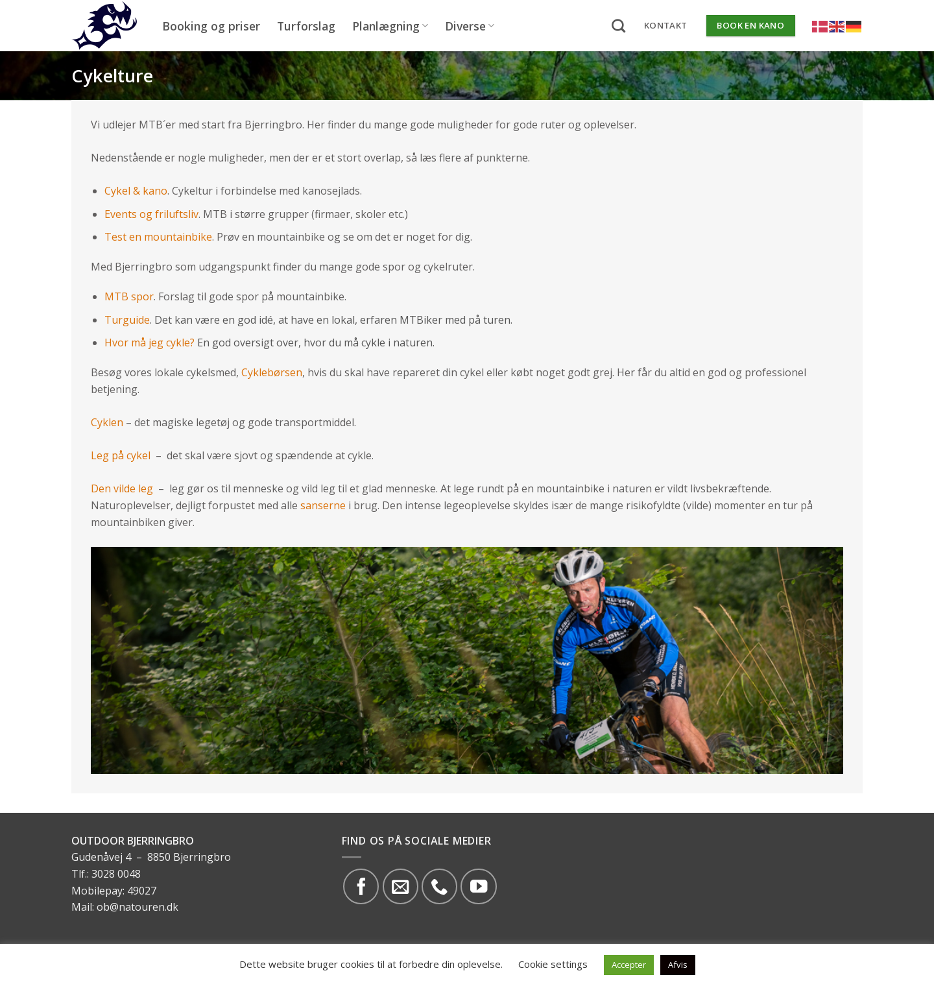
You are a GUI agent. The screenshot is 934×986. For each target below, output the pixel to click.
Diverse (469, 26)
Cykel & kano (135, 191)
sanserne (323, 505)
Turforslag (306, 26)
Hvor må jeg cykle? (149, 342)
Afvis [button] (678, 964)
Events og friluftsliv (151, 214)
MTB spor (129, 296)
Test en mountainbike (158, 237)
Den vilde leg (122, 488)
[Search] (618, 25)
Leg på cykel (120, 455)
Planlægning (390, 26)
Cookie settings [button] (553, 963)
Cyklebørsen (271, 372)
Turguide (127, 320)
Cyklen (107, 422)
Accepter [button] (629, 964)
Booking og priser (211, 26)
